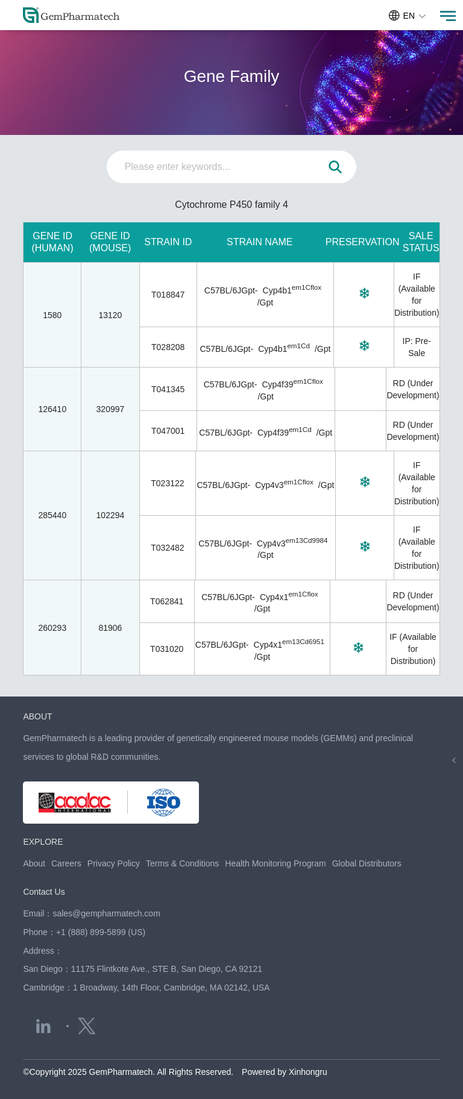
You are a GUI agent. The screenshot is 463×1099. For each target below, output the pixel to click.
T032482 (167, 548)
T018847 (167, 294)
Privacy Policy (113, 863)
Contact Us (44, 892)
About (34, 863)
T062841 (166, 601)
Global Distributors (367, 863)
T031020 (166, 649)
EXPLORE (43, 842)
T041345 (167, 389)
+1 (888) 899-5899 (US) (100, 932)
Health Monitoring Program (275, 863)
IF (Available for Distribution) (412, 649)
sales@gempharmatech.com (106, 913)
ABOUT (37, 716)
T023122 (167, 483)
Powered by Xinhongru (284, 1072)
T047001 (167, 431)
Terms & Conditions (182, 863)
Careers (66, 863)
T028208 (167, 347)
